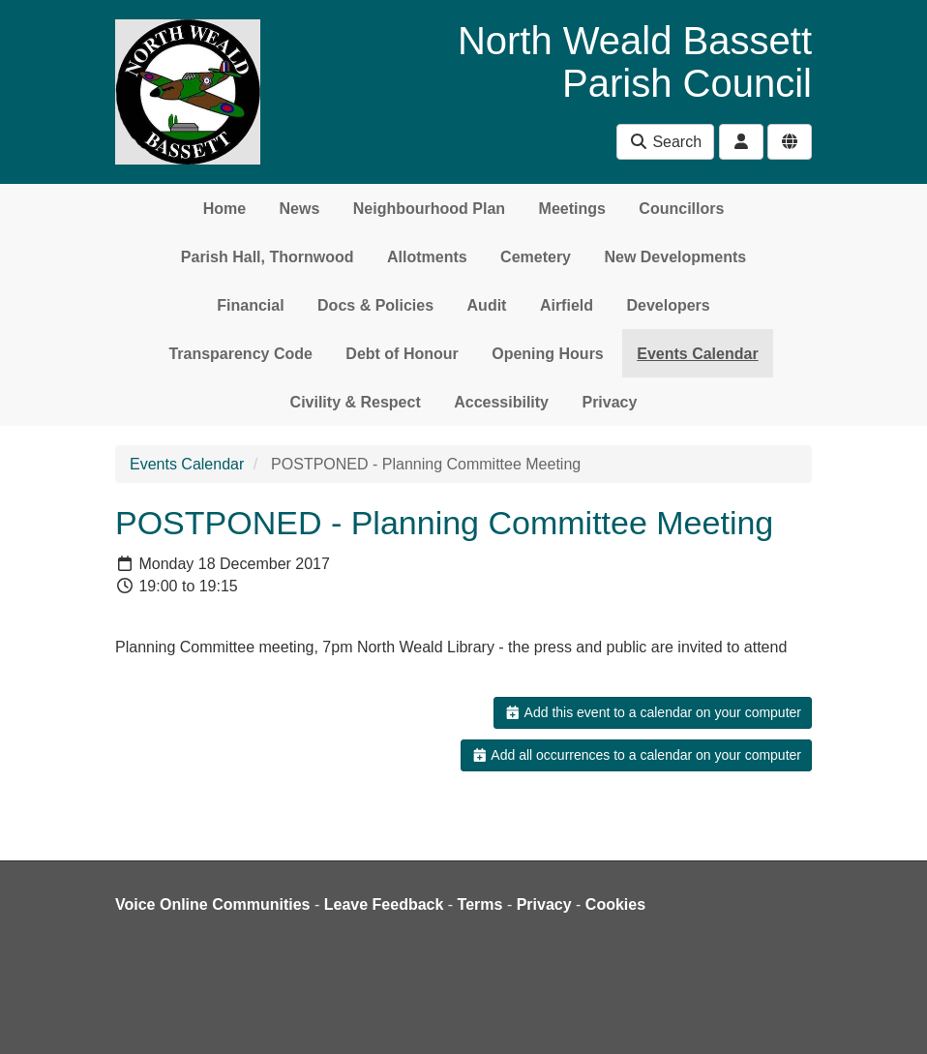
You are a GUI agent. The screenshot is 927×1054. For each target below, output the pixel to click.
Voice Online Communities (213, 904)
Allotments (427, 257)
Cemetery (535, 257)
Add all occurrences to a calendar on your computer (636, 755)
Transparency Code (240, 354)
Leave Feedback (384, 904)
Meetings (572, 208)
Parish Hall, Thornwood (267, 257)
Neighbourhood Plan (429, 208)
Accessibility (501, 402)
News (300, 208)
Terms (480, 904)
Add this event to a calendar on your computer (652, 712)
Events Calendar (697, 354)
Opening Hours (548, 354)
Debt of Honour (401, 354)
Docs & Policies (375, 305)
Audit (487, 305)
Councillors (681, 208)
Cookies (615, 904)
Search (665, 142)
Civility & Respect (355, 402)
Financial (250, 305)
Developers (667, 305)
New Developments (675, 257)
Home (224, 208)
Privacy (609, 402)
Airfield (566, 305)
